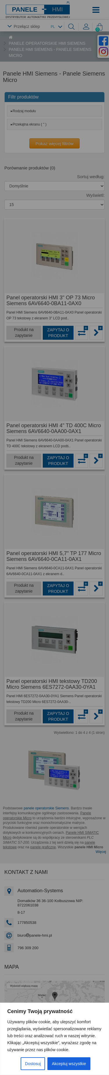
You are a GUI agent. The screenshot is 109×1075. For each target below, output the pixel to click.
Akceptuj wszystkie (69, 1063)
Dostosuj (33, 1063)
